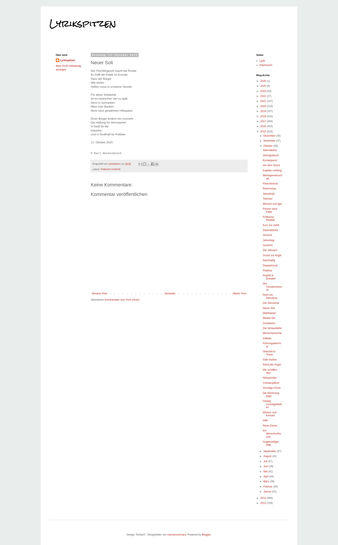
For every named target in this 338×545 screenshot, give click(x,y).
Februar (268, 486)
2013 (263, 502)
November (269, 140)
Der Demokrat (271, 303)
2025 (263, 85)
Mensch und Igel (272, 203)
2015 (263, 131)
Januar (267, 491)
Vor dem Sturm (271, 165)
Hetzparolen (270, 377)
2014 (263, 498)
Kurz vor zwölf (271, 225)
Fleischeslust (270, 183)
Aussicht (267, 245)
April (266, 476)
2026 (263, 81)
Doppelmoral (270, 265)
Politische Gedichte (110, 169)
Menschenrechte (272, 333)
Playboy (267, 270)
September (270, 451)
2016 (263, 126)
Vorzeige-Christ (271, 387)
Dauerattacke (270, 230)
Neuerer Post (99, 293)
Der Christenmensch (272, 286)
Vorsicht (267, 235)
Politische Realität (269, 219)
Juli (265, 461)
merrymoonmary (176, 534)
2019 (263, 111)
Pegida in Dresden (269, 277)
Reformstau (269, 188)
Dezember (269, 135)
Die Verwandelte (272, 328)
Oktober (268, 145)
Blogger (206, 534)
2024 (263, 91)
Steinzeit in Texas (269, 353)
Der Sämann (270, 250)
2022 (263, 96)
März (266, 481)
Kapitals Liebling (272, 170)
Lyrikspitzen (82, 23)
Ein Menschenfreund (272, 433)
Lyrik (262, 60)
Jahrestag (268, 240)
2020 (263, 106)
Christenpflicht (271, 382)
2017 (263, 121)
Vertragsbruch (271, 155)
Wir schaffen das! (270, 371)
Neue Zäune (270, 425)
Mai (265, 471)
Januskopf (269, 193)
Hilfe (265, 420)
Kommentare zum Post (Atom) (122, 299)
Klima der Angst (272, 364)
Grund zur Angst (272, 255)
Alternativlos (270, 150)
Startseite (169, 293)
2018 (263, 116)
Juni (266, 466)
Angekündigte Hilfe (271, 443)
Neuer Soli (269, 308)
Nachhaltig (269, 260)
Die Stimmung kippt (271, 395)
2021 (263, 101)
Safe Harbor (270, 359)
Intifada (267, 338)
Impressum (266, 65)
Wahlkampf (269, 313)
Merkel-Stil (269, 318)
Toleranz (267, 198)
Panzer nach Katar (270, 210)
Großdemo (269, 323)
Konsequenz (270, 160)
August (267, 456)
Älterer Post (239, 293)
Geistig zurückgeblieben (272, 404)
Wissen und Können (269, 414)
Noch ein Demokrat (270, 296)
